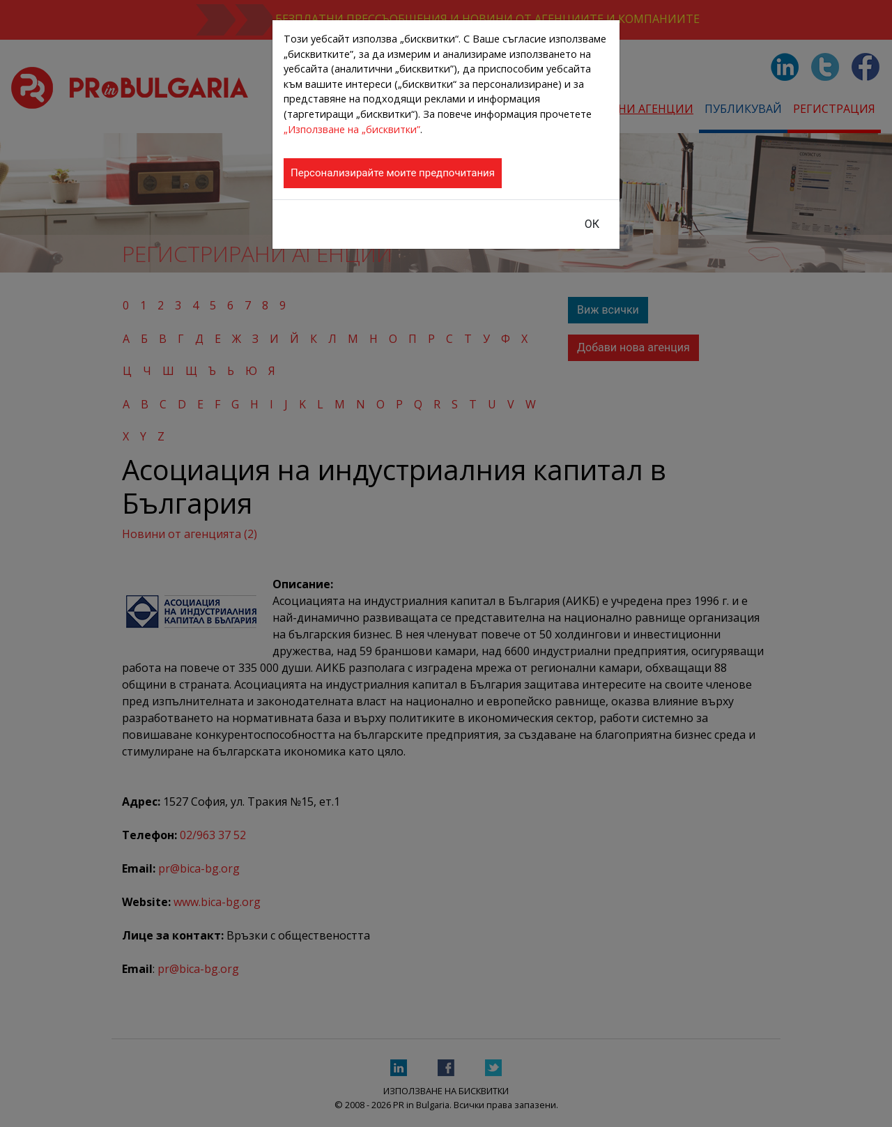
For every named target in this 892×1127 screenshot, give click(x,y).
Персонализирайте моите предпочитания (393, 173)
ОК (592, 224)
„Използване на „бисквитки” (352, 129)
